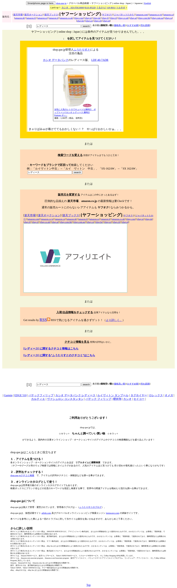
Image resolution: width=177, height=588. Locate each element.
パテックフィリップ (41, 395)
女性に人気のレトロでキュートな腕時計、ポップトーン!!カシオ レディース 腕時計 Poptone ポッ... (75, 112)
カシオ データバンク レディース (75, 395)
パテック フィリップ (98, 398)
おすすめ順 (132, 25)
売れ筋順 (145, 25)
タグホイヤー (139, 395)
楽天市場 (17, 14)
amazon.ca (168, 14)
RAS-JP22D (90, 7)
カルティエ (38, 398)
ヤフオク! (107, 14)
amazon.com (142, 14)
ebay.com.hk (144, 18)
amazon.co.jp (156, 14)
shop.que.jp (61, 3)
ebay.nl (106, 21)
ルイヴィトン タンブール (112, 395)
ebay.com (79, 18)
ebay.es (89, 21)
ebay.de (97, 18)
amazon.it (53, 18)
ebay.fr (106, 18)
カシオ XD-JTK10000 (73, 7)
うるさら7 (101, 7)
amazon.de (20, 18)
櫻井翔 (117, 398)
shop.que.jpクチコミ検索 (22, 475)
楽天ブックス (51, 14)
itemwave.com (112, 513)
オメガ (169, 395)
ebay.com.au (157, 18)
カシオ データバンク (55, 60)
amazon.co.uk (66, 18)
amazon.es (42, 18)
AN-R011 (111, 7)
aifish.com (46, 513)
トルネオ (120, 7)
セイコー (139, 398)
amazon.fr (31, 18)
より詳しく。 (114, 320)
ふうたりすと (82, 49)
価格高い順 (119, 25)
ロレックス (156, 395)
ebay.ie (88, 18)
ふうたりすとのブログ (90, 507)
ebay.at (133, 18)
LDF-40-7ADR (99, 60)
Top (88, 585)
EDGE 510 (20, 395)
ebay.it (114, 18)
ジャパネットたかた (124, 14)
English (147, 3)
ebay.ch (98, 21)
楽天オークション (34, 14)
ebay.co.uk (123, 18)
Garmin (8, 395)
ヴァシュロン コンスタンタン (65, 398)
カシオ (127, 398)
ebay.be (80, 21)
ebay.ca (168, 18)
